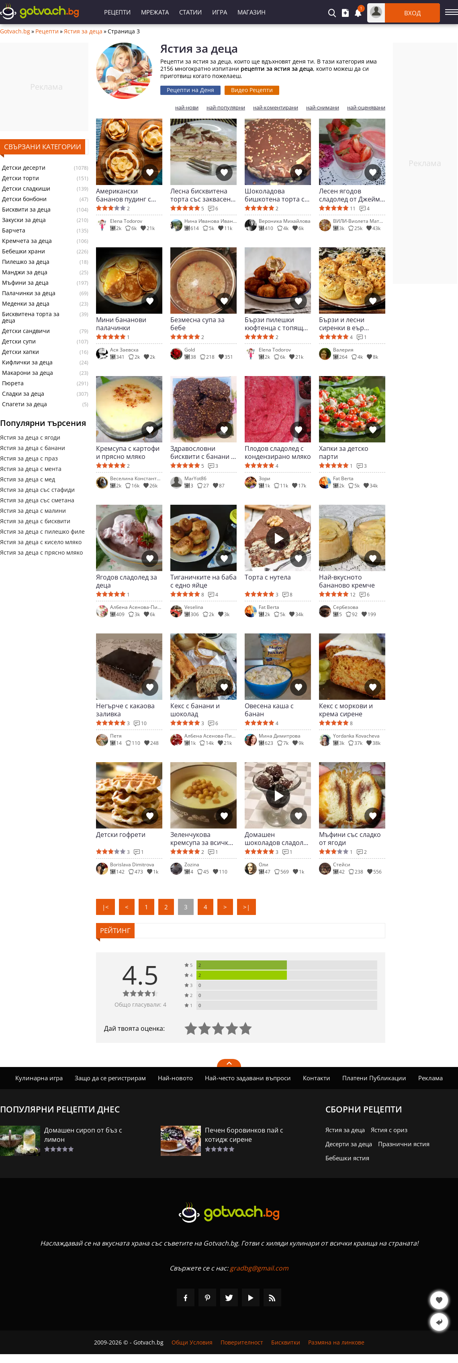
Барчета (13, 230)
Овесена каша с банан (269, 710)
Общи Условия (192, 1342)
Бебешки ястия (347, 1158)
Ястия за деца (83, 31)
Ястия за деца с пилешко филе (42, 531)
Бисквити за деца (26, 209)
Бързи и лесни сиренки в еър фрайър (341, 324)
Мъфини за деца (25, 283)
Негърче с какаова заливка (125, 710)
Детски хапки (20, 352)
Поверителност (242, 1342)
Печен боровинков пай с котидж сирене (244, 1135)
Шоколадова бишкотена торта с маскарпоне (275, 195)
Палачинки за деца (28, 293)
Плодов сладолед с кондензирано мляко (278, 452)
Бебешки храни (23, 251)
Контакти (316, 1078)
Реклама (430, 1078)
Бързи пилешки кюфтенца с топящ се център (274, 324)
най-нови (186, 107)
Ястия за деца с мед (27, 479)
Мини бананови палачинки (121, 324)
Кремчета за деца (27, 241)
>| (246, 907)
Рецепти (117, 12)
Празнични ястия (403, 1144)
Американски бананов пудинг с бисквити (123, 195)
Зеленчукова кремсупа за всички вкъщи (201, 839)
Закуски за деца (24, 220)
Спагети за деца (24, 404)
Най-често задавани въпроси (248, 1078)
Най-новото (175, 1078)
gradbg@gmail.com (259, 1268)
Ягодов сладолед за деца (126, 581)
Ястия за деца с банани (32, 448)
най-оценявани (366, 107)
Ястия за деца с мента (30, 469)
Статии (190, 12)
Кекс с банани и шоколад (195, 710)
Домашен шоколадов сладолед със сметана (278, 839)
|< (105, 907)
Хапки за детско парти (343, 452)
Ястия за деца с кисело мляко (41, 542)
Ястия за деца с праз (29, 458)
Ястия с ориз (389, 1130)
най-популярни (226, 107)
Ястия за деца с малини (33, 510)
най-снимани (322, 107)
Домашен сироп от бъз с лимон (83, 1135)
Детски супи (19, 341)
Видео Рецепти (252, 90)
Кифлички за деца (27, 362)
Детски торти (20, 178)
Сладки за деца (23, 394)
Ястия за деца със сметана (37, 500)
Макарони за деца (27, 373)
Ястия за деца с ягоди (30, 437)
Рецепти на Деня (190, 90)
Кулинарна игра (39, 1078)
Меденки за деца (25, 303)
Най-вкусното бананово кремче (347, 581)
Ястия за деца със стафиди (37, 489)
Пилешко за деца (25, 262)
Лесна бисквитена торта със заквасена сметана (202, 195)
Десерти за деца (348, 1144)
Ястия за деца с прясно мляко (41, 552)
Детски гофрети (120, 835)
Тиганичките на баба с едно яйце (203, 581)
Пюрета (13, 383)
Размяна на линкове (336, 1342)
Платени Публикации (374, 1078)
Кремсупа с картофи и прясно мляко (127, 452)
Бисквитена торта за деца (30, 317)
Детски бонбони (24, 199)
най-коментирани (275, 107)
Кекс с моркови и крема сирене (346, 710)
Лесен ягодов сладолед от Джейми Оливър (351, 195)
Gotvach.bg (15, 31)
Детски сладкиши (26, 188)
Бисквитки (285, 1342)
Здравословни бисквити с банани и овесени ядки (202, 452)
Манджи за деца (24, 272)
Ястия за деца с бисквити (35, 521)
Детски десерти (23, 167)
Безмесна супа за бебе (197, 324)
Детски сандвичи (26, 331)
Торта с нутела (268, 577)
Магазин (251, 12)
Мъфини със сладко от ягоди (350, 839)
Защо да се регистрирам (110, 1078)
